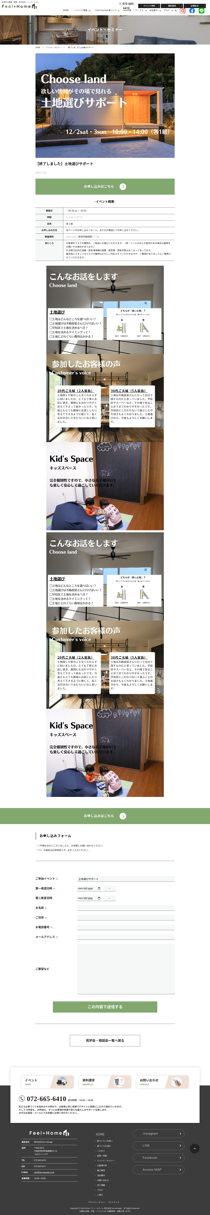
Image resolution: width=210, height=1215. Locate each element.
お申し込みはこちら (105, 186)
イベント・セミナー (53, 47)
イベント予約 (149, 6)
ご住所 (41, 917)
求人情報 (101, 1185)
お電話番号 (43, 927)
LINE (146, 1145)
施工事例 (101, 1170)
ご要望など (42, 969)
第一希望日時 (45, 888)
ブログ (167, 10)
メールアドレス (46, 937)
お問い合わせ (103, 1180)
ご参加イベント (46, 878)
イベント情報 (81, 10)
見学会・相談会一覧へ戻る (105, 1041)
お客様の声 (102, 1165)
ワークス (139, 10)
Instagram (150, 1133)
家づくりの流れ (104, 1146)
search (177, 10)
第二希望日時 (43, 898)
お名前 (41, 907)
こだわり (101, 1151)
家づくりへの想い (105, 1141)
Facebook (150, 1157)
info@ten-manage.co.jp (44, 1172)
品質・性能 (102, 1156)
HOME (66, 10)
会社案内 (153, 10)
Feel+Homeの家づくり (106, 10)
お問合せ (195, 6)
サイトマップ (114, 1202)
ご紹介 (100, 1195)
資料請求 (172, 6)
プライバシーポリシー (97, 1202)
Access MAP (152, 1169)
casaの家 (127, 10)
